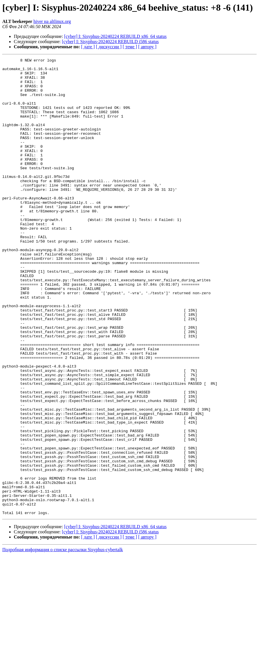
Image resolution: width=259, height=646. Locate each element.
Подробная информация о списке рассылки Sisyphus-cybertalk (62, 641)
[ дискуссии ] (108, 46)
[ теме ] (130, 46)
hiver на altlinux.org (52, 21)
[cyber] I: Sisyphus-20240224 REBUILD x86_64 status (115, 36)
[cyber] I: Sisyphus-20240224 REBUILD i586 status (110, 41)
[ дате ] (88, 46)
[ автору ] (147, 46)
